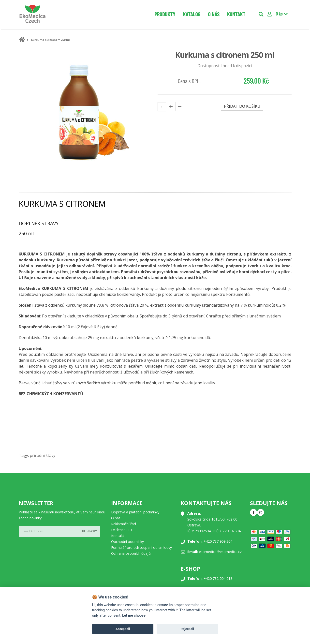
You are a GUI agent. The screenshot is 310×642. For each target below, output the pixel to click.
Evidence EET (122, 529)
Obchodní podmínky (127, 541)
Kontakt (236, 14)
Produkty (165, 14)
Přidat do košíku (242, 106)
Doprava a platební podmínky (135, 512)
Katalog (191, 14)
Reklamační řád (123, 524)
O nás (214, 14)
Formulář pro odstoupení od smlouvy (141, 547)
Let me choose (134, 615)
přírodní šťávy (42, 455)
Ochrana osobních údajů (131, 553)
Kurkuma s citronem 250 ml (50, 40)
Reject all (187, 629)
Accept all (123, 629)
